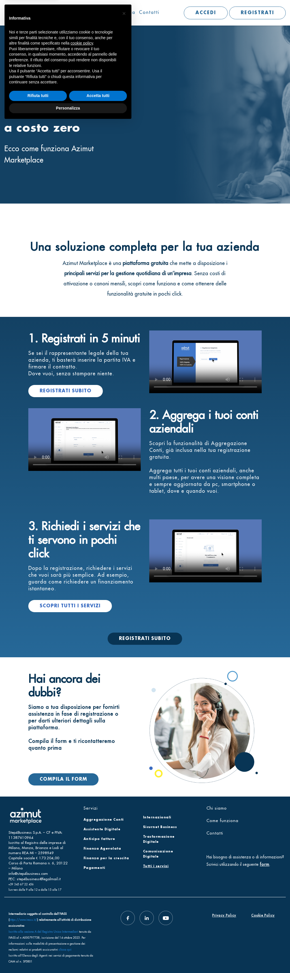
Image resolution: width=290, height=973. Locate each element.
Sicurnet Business (160, 827)
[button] (124, 863)
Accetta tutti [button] (98, 945)
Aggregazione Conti (104, 820)
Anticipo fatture (99, 839)
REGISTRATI (257, 12)
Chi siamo (83, 12)
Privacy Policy (224, 915)
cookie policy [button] (82, 892)
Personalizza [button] (68, 957)
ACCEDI (205, 12)
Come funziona (116, 12)
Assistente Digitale (102, 829)
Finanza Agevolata (102, 848)
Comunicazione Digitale (158, 854)
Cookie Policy (263, 915)
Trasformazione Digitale (159, 839)
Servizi (56, 12)
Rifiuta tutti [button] (37, 945)
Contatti (149, 12)
